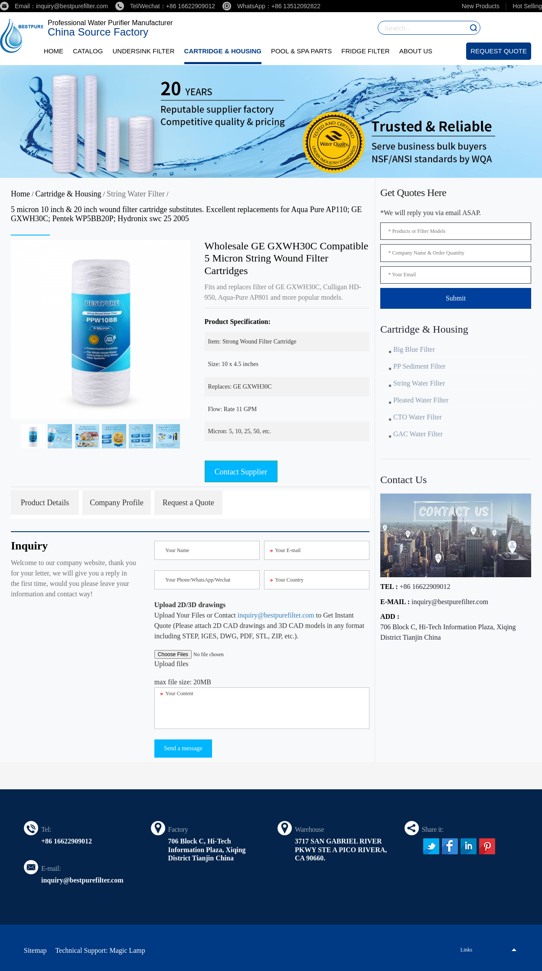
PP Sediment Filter (419, 366)
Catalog (88, 51)
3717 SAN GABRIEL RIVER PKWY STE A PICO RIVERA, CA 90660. (341, 849)
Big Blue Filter (414, 349)
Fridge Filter (365, 51)
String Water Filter (136, 194)
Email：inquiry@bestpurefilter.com (54, 6)
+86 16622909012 (424, 586)
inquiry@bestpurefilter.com (276, 615)
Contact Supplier (241, 472)
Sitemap (35, 950)
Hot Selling (527, 6)
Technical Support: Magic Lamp (100, 950)
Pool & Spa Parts (301, 51)
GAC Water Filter (418, 434)
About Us (415, 51)
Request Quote (498, 51)
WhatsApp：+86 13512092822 (271, 6)
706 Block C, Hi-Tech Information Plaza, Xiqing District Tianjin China (448, 632)
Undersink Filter (143, 51)
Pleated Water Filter (420, 400)
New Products (481, 6)
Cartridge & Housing (222, 51)
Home (53, 51)
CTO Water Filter (417, 417)
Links (466, 950)
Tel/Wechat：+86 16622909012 (165, 6)
